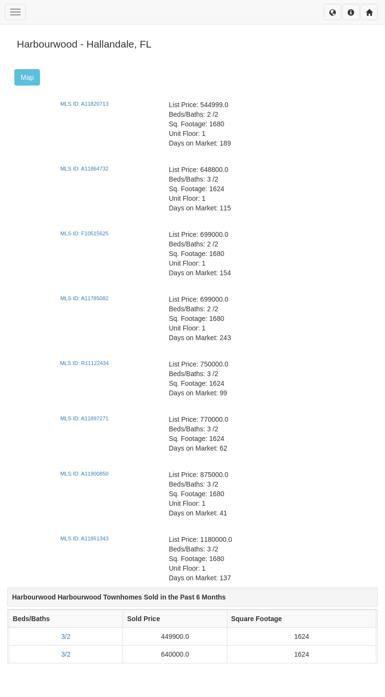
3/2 (65, 636)
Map (27, 77)
